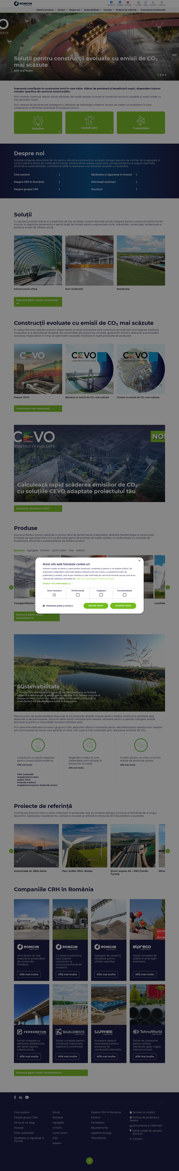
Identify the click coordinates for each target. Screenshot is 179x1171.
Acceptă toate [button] (123, 605)
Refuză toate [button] (96, 605)
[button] (89, 583)
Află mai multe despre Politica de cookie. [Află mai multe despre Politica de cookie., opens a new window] (96, 578)
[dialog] (89, 585)
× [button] (139, 561)
